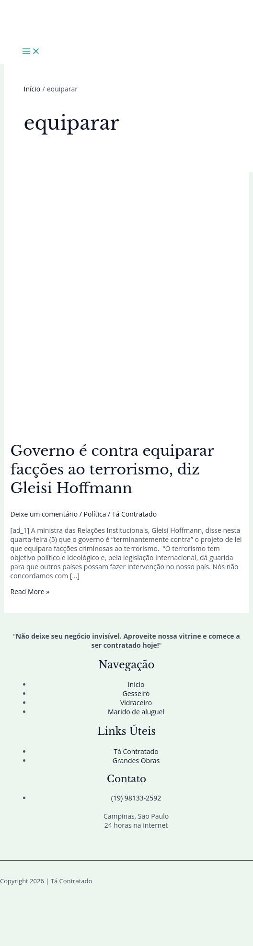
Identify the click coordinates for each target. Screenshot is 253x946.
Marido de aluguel (136, 711)
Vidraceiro (136, 702)
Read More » (30, 591)
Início (136, 684)
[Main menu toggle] (31, 51)
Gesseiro (136, 693)
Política (95, 513)
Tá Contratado (136, 751)
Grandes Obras (136, 760)
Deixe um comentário (44, 513)
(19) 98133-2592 (136, 797)
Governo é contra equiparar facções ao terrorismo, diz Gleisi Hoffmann (112, 469)
